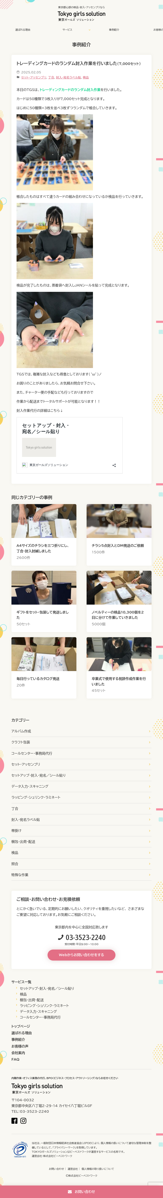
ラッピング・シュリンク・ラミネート (35, 797)
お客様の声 (19, 1046)
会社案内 (18, 1053)
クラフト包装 (20, 742)
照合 (14, 864)
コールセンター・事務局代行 (31, 753)
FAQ (15, 1059)
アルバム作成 (21, 731)
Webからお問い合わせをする (81, 955)
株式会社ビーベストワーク (57, 1156)
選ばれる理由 (22, 29)
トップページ (20, 1026)
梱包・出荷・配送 (23, 841)
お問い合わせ (56, 1169)
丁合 (51, 77)
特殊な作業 (19, 875)
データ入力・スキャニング (29, 786)
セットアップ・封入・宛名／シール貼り (38, 775)
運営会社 (73, 1169)
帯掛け (16, 830)
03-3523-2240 (86, 937)
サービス (67, 29)
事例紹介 (114, 29)
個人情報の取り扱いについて (98, 1169)
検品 (86, 77)
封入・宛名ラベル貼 (68, 77)
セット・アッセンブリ (33, 77)
